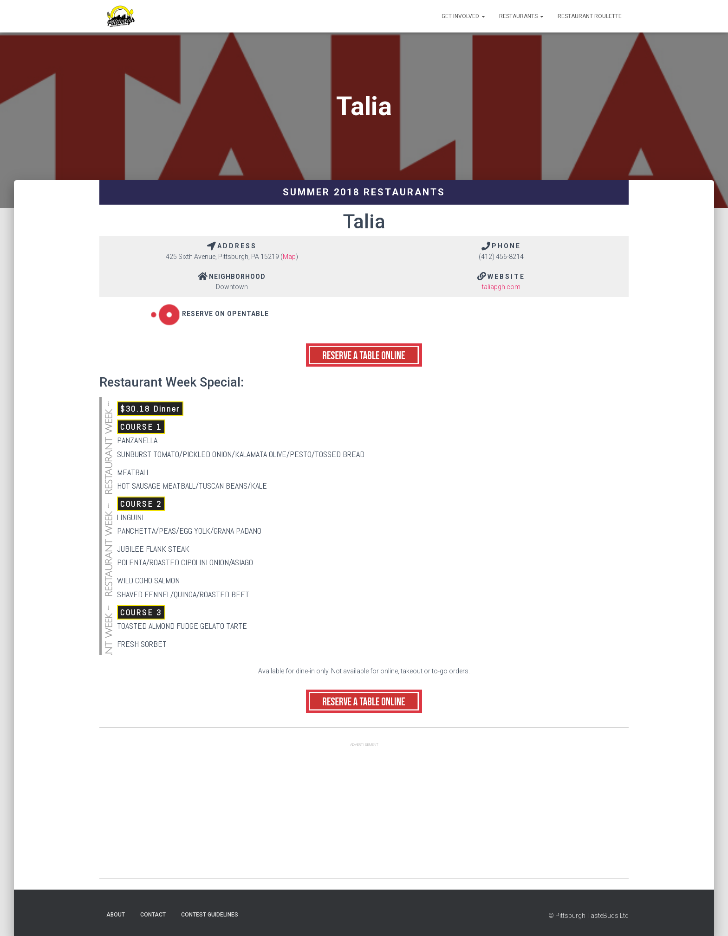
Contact (153, 914)
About (115, 914)
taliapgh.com (501, 286)
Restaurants (521, 16)
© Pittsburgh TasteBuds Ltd (588, 915)
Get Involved (463, 16)
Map (289, 256)
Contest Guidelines (209, 914)
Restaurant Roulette (590, 16)
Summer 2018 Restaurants (364, 192)
